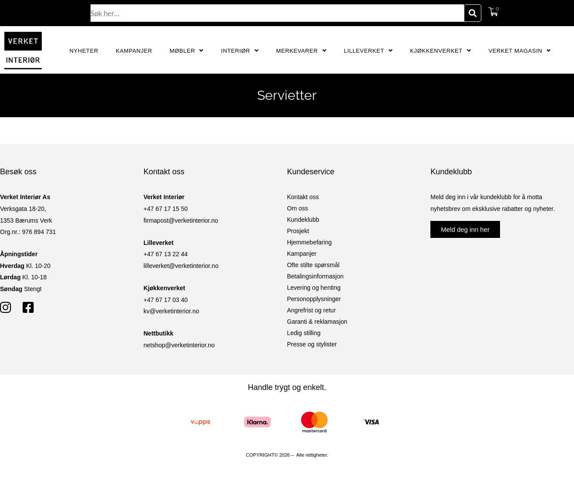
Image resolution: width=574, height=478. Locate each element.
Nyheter (84, 50)
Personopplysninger (314, 298)
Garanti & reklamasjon (317, 321)
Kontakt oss (303, 196)
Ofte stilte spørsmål (313, 264)
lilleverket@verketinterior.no (181, 265)
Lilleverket (368, 50)
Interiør (240, 50)
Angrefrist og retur (311, 310)
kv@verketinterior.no (171, 311)
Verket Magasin (519, 50)
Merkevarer (301, 50)
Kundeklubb (303, 219)
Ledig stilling (304, 332)
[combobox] (277, 13)
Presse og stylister (312, 344)
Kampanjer (134, 50)
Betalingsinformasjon (315, 276)
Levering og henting (314, 287)
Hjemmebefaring (309, 242)
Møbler (187, 50)
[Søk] (472, 13)
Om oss (297, 208)
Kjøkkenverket (440, 50)
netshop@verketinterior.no (179, 345)
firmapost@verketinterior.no (181, 220)
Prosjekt (298, 230)
